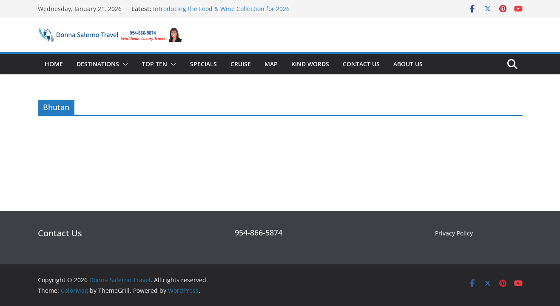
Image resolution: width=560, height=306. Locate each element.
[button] (123, 64)
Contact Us (361, 64)
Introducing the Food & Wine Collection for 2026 (221, 9)
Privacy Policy (454, 233)
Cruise (240, 64)
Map (271, 64)
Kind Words (310, 64)
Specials (203, 64)
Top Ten (154, 64)
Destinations (98, 64)
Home (54, 64)
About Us (408, 64)
